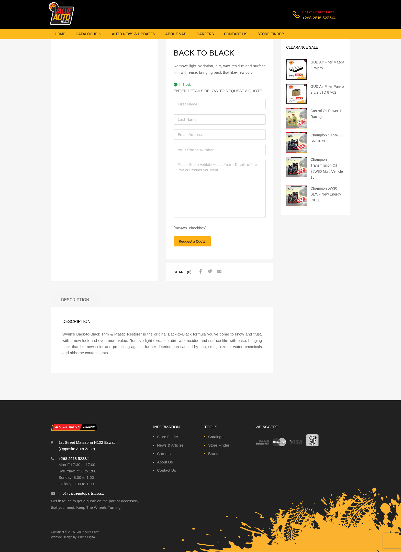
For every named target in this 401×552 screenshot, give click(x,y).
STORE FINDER (271, 34)
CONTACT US (235, 34)
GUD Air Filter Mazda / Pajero (327, 65)
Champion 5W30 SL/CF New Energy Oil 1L (325, 194)
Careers (164, 453)
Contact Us (166, 470)
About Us (165, 462)
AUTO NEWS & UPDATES (133, 34)
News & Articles (170, 445)
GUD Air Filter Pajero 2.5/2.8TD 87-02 (327, 89)
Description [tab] (75, 299)
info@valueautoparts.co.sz (81, 493)
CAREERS (205, 34)
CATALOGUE (89, 34)
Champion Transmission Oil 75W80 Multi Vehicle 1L (326, 168)
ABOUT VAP (175, 34)
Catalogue (217, 437)
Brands (214, 453)
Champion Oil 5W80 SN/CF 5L (326, 138)
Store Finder (167, 437)
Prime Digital (87, 537)
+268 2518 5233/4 (314, 18)
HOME (60, 34)
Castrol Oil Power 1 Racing (325, 114)
